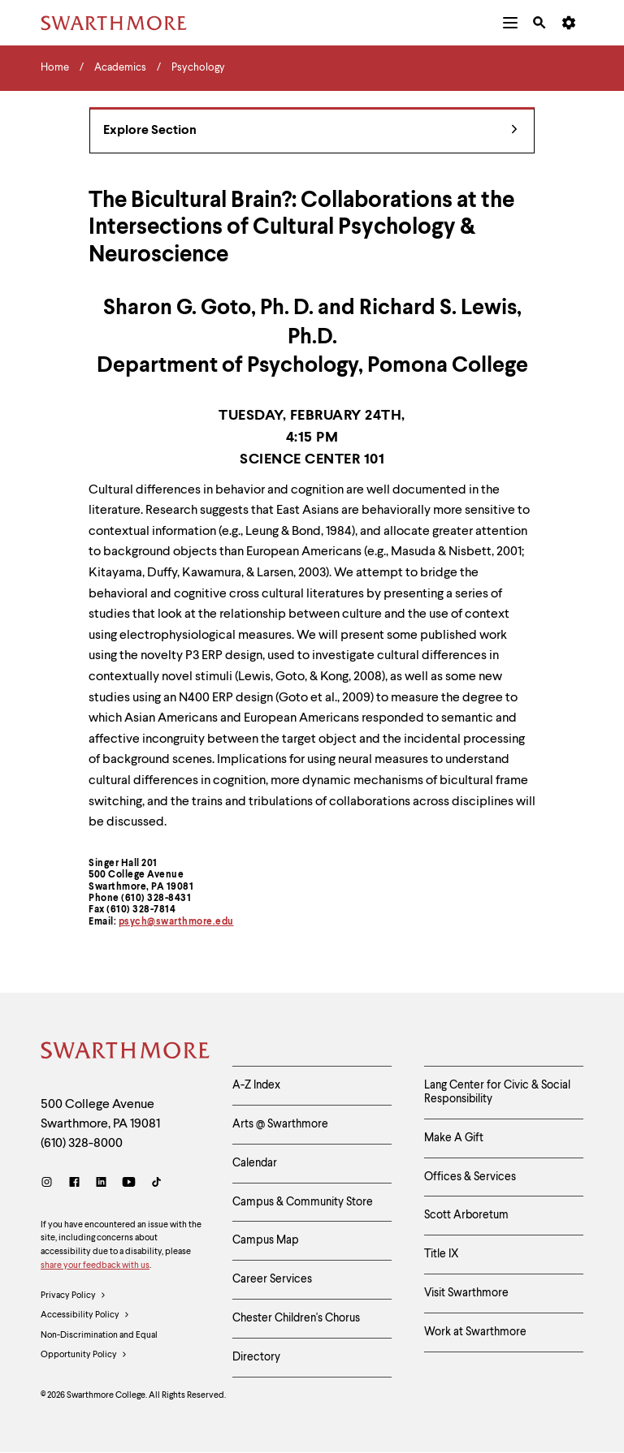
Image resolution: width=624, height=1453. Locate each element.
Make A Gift (453, 1138)
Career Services (272, 1279)
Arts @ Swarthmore (280, 1124)
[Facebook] (74, 1184)
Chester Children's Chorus (296, 1318)
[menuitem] (510, 22)
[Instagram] (50, 1184)
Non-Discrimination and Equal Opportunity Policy (99, 1348)
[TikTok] (156, 1184)
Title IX (441, 1254)
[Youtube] (128, 1184)
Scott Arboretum (466, 1215)
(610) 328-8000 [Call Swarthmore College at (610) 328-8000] (82, 1143)
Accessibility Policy (85, 1316)
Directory (256, 1357)
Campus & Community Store (302, 1202)
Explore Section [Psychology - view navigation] (310, 131)
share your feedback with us (95, 1265)
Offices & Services (470, 1177)
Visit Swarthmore (466, 1293)
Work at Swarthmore (475, 1332)
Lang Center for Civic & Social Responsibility (497, 1092)
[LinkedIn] (101, 1184)
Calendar (254, 1163)
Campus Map (265, 1240)
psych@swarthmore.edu (176, 922)
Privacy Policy (73, 1296)
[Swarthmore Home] (124, 1052)
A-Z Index (256, 1085)
